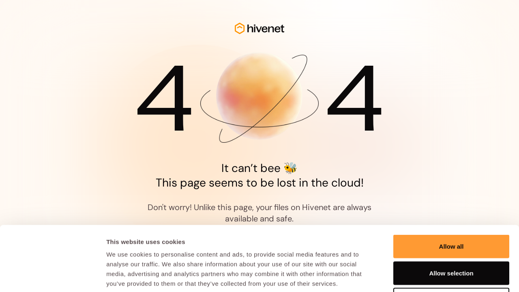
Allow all (451, 185)
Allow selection (451, 212)
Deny (451, 238)
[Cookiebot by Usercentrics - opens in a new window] (52, 276)
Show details (425, 276)
